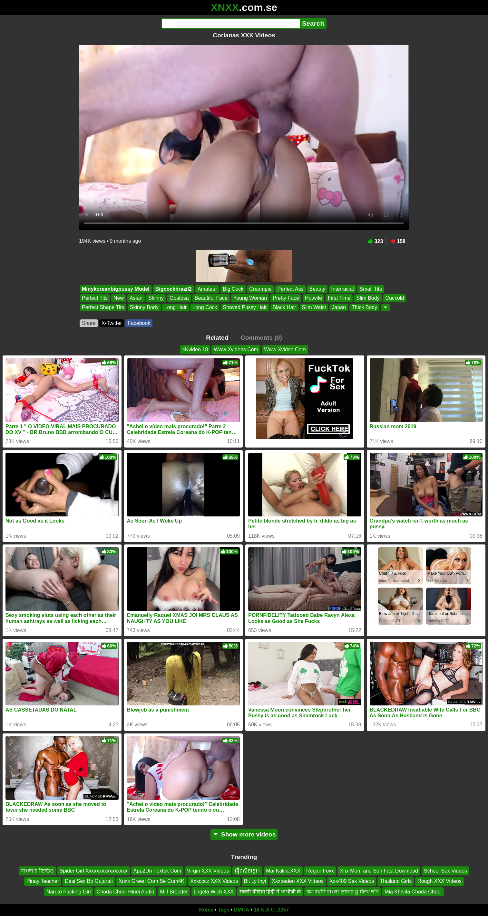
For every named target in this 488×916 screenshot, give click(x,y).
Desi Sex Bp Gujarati (89, 881)
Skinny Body (144, 307)
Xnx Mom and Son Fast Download (379, 871)
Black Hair (284, 307)
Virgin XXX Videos (208, 871)
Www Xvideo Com (285, 349)
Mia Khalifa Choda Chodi (413, 891)
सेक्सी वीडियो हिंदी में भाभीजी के (270, 891)
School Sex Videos (445, 871)
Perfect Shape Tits (103, 307)
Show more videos (244, 834)
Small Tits (371, 289)
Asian (136, 298)
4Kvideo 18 (195, 349)
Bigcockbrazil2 (173, 289)
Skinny (156, 298)
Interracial (342, 289)
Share (89, 323)
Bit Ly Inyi (255, 881)
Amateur (207, 289)
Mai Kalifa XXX (283, 871)
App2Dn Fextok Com (157, 871)
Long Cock (204, 307)
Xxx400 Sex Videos (351, 881)
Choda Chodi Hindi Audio (125, 891)
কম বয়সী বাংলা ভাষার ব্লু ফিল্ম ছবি (343, 891)
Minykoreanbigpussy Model (116, 289)
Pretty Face (286, 298)
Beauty (317, 289)
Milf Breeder (174, 891)
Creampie (260, 289)
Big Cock (233, 289)
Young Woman (250, 298)
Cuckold (394, 298)
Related (217, 337)
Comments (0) (261, 337)
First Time (339, 298)
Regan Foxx (320, 871)
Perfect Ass (291, 289)
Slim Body (367, 298)
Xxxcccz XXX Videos (214, 881)
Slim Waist (314, 307)
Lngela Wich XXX (214, 891)
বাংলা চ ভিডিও (37, 871)
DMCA (241, 909)
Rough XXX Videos (439, 881)
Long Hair (175, 307)
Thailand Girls (396, 881)
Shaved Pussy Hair (245, 307)
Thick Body (364, 307)
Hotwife (313, 298)
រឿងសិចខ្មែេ (247, 871)
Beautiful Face (211, 298)
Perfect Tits (95, 298)
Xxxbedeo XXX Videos (298, 881)
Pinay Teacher (42, 881)
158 (397, 241)
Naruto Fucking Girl (68, 891)
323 (375, 241)
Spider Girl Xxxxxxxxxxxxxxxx (94, 871)
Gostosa (179, 298)
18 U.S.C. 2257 (271, 909)
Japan (339, 307)
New (118, 298)
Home (206, 909)
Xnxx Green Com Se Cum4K (152, 881)
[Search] (230, 23)
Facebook (139, 323)
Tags (223, 909)
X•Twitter (112, 323)
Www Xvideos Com (236, 349)
